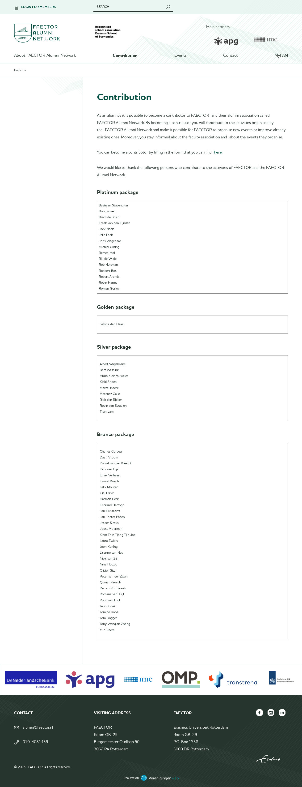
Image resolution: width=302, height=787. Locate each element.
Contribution (125, 55)
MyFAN (281, 55)
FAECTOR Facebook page (259, 712)
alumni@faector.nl (38, 728)
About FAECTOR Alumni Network (45, 55)
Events (180, 55)
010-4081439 (35, 742)
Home (18, 70)
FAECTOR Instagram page (271, 712)
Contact (230, 55)
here (218, 152)
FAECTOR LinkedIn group (282, 712)
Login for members (38, 7)
